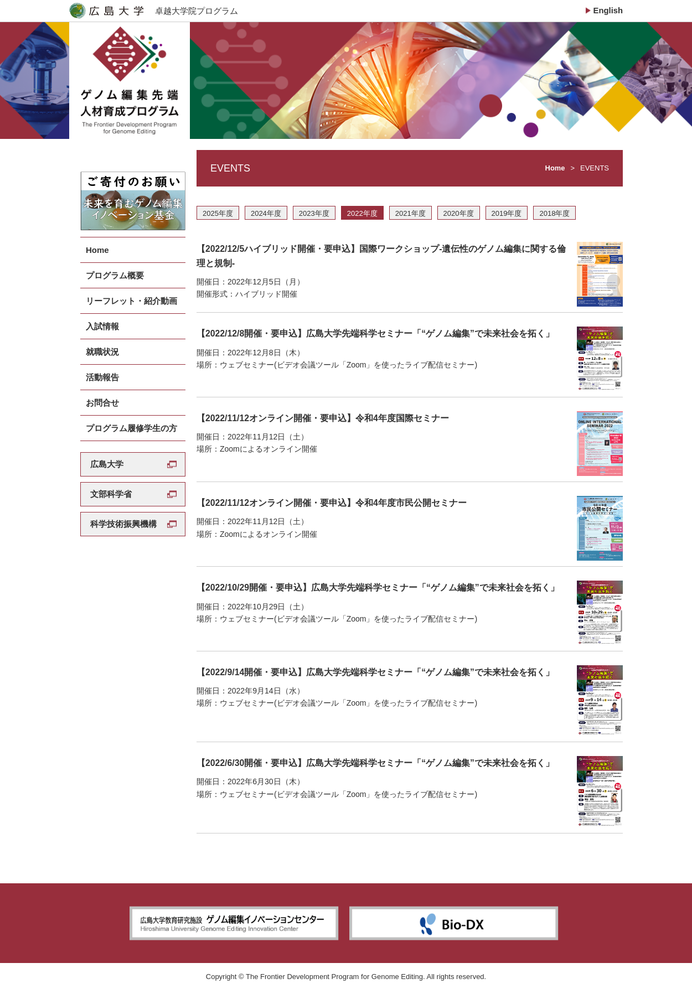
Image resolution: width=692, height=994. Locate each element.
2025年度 (218, 217)
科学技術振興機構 (123, 505)
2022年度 (362, 217)
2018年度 (554, 217)
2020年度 (458, 217)
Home (555, 171)
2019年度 (507, 217)
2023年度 (314, 217)
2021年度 (410, 217)
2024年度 (266, 217)
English (608, 10)
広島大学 (106, 446)
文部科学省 (111, 475)
